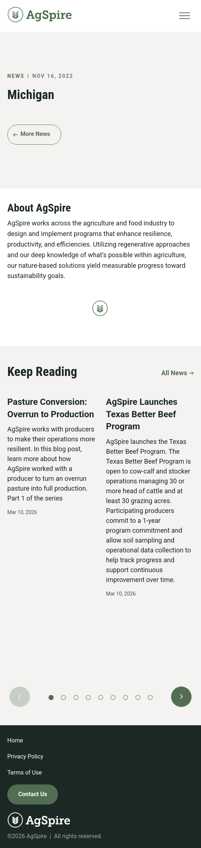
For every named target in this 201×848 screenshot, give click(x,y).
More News (35, 133)
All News (174, 372)
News (15, 76)
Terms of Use (24, 772)
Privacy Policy (25, 756)
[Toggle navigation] (184, 15)
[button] (181, 697)
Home (15, 740)
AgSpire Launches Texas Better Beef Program (142, 414)
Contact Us (32, 794)
